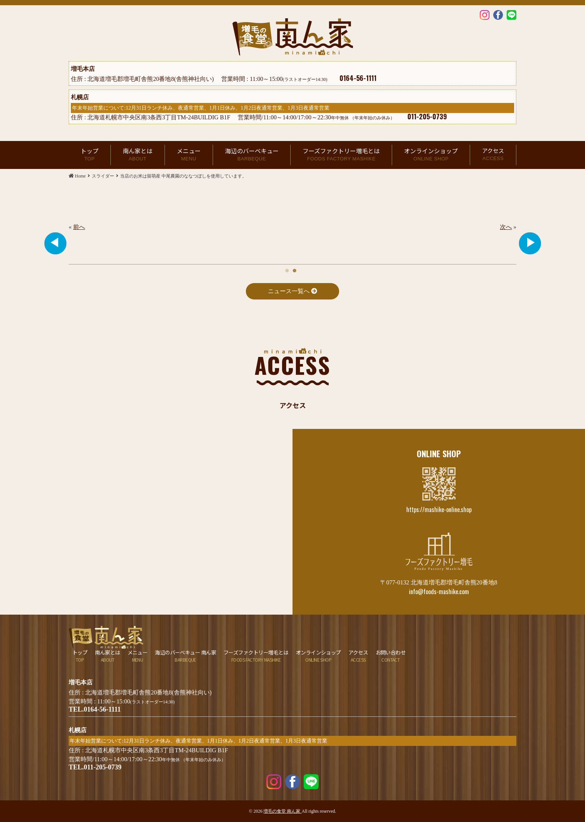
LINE (511, 14)
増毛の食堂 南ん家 (282, 811)
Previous (55, 243)
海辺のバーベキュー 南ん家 (185, 656)
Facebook (498, 14)
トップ (89, 154)
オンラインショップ (431, 154)
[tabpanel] (292, 227)
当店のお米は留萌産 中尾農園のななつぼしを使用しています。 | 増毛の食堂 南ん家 (292, 37)
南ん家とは (137, 154)
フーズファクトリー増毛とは (341, 154)
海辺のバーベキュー (252, 154)
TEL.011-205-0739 (95, 767)
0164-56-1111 (358, 78)
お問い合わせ (391, 656)
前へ (79, 227)
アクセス (493, 154)
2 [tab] (294, 269)
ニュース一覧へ (292, 291)
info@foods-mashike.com (439, 591)
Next (530, 243)
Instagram (484, 14)
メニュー (188, 154)
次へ (506, 227)
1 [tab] (287, 269)
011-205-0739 (427, 116)
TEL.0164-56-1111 (95, 709)
